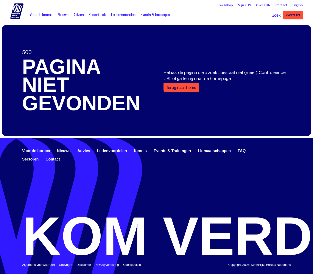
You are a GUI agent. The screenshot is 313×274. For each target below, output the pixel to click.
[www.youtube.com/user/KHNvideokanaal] (286, 150)
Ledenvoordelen (112, 151)
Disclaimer (84, 265)
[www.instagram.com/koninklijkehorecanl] (289, 150)
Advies (83, 151)
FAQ (242, 151)
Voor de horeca (36, 151)
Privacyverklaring (107, 265)
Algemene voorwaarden (38, 265)
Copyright (65, 265)
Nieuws (63, 151)
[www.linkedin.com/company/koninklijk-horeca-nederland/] (279, 150)
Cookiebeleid (132, 265)
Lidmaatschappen (214, 151)
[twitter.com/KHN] (282, 150)
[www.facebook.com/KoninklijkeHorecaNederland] (275, 150)
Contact (53, 159)
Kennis (140, 151)
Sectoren (30, 159)
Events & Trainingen (172, 151)
